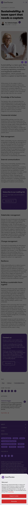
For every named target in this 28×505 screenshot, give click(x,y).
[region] (14, 489)
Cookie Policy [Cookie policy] (11, 491)
